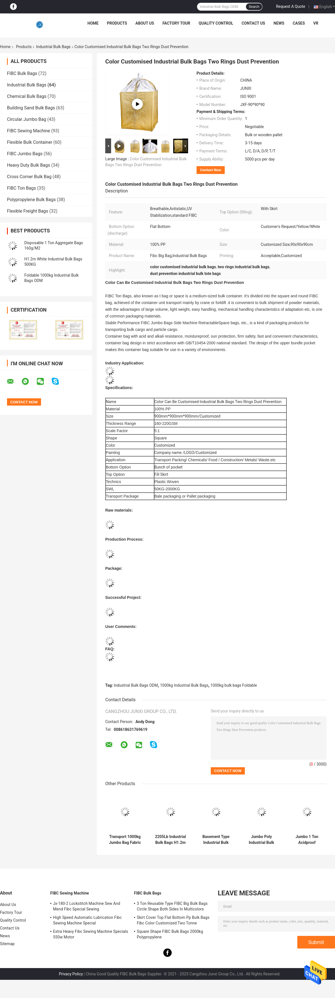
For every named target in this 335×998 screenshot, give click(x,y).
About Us (144, 23)
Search (254, 7)
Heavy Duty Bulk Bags (28, 165)
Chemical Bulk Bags (26, 96)
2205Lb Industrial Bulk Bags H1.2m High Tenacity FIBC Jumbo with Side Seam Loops (170, 839)
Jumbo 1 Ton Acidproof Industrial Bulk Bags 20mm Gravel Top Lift (307, 839)
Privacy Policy (71, 974)
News (279, 23)
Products (117, 23)
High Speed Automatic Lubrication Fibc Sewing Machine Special (87, 920)
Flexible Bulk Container (29, 142)
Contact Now (210, 170)
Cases (299, 23)
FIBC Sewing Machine (28, 130)
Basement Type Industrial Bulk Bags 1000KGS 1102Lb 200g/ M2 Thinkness (215, 839)
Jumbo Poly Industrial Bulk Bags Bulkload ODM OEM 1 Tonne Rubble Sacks (261, 839)
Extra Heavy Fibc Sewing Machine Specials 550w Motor (90, 934)
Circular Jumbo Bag (26, 119)
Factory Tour (176, 23)
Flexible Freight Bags (27, 211)
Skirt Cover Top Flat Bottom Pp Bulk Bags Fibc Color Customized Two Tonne (173, 920)
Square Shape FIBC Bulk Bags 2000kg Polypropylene (170, 934)
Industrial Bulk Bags (53, 46)
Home (93, 23)
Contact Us (253, 23)
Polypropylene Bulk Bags (31, 199)
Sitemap (7, 943)
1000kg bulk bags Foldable (233, 685)
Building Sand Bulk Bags (31, 107)
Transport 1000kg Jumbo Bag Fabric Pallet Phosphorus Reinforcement (125, 839)
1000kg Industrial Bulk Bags (184, 685)
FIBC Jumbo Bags (24, 153)
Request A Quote (290, 6)
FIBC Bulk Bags (22, 73)
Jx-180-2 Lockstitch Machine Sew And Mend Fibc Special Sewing (86, 906)
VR (315, 23)
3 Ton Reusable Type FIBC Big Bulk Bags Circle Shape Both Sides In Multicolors (172, 906)
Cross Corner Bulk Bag (29, 176)
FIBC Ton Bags (21, 188)
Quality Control (216, 23)
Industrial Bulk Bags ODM (136, 685)
